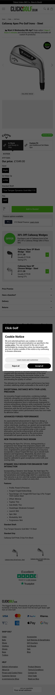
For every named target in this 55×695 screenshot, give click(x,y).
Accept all (39, 366)
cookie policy (10, 345)
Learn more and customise (27, 360)
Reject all (16, 366)
